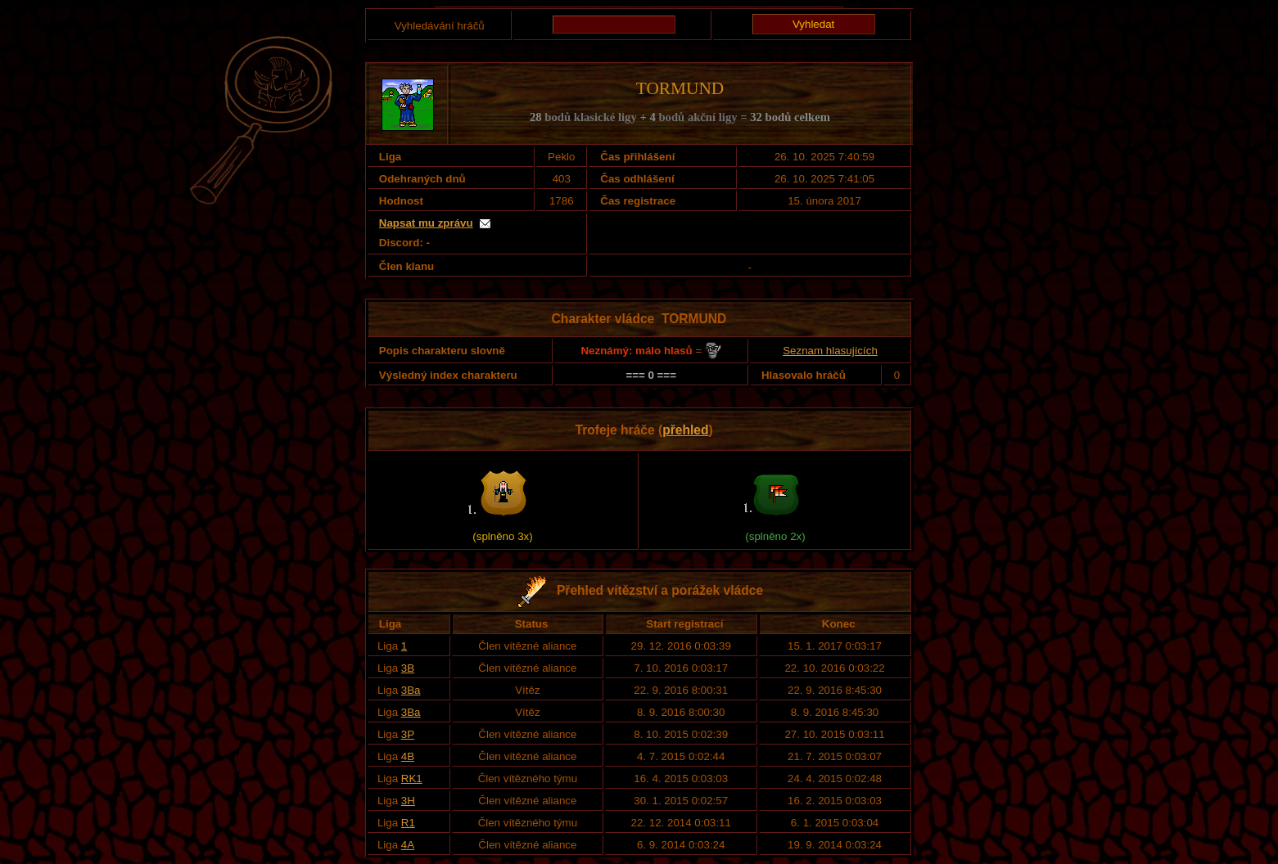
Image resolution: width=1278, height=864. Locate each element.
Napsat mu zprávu (426, 223)
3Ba (411, 690)
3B (407, 668)
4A (407, 845)
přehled (685, 430)
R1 (408, 823)
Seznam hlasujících (830, 350)
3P (407, 734)
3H (408, 800)
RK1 (411, 778)
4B (407, 756)
